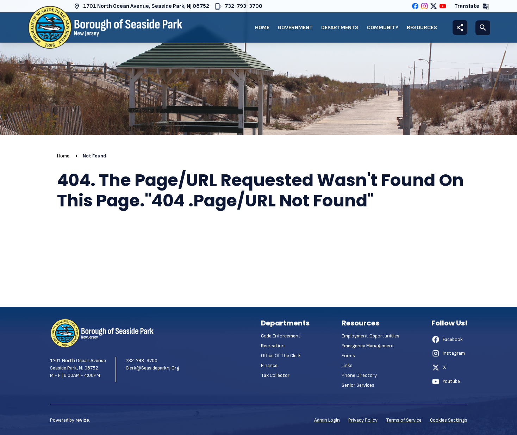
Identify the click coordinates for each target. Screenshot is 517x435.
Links (347, 365)
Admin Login (327, 420)
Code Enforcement (281, 336)
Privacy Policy (363, 420)
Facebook (447, 339)
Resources (422, 27)
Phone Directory (359, 375)
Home (262, 27)
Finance (269, 365)
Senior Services (358, 385)
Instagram (448, 353)
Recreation (273, 346)
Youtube (445, 381)
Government (295, 27)
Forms (348, 356)
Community (382, 27)
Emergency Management (368, 346)
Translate (472, 6)
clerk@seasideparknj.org (152, 368)
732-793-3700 (238, 6)
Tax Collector (275, 375)
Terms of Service (404, 420)
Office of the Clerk (281, 356)
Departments (340, 27)
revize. (82, 420)
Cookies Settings (448, 420)
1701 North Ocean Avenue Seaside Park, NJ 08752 (78, 364)
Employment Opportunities (370, 336)
